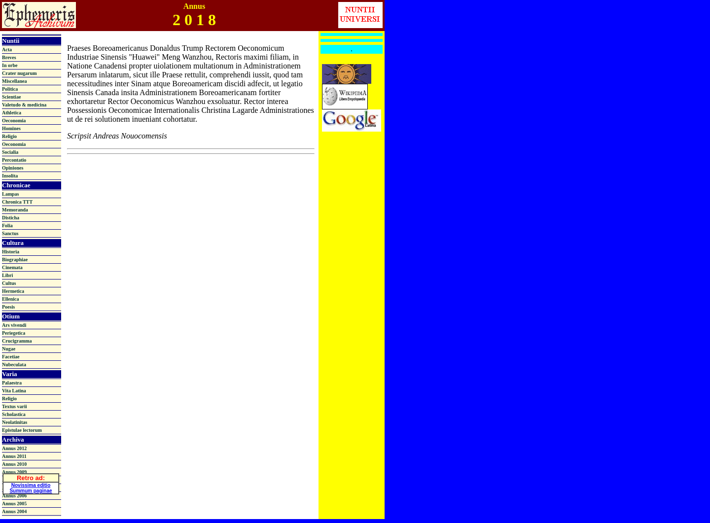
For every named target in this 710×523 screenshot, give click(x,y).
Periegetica (13, 333)
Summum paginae (30, 489)
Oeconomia (14, 120)
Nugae (8, 348)
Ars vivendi (14, 325)
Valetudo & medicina (24, 104)
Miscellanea (14, 81)
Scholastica (14, 414)
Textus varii (14, 406)
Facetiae (11, 356)
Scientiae (11, 97)
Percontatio (14, 160)
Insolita (10, 175)
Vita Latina (14, 390)
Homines (11, 128)
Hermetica (13, 291)
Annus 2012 (14, 448)
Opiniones (12, 168)
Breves (9, 57)
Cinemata (12, 267)
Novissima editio (30, 484)
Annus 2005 (14, 503)
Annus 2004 (14, 511)
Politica (10, 89)
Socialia (10, 152)
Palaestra (12, 382)
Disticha (10, 217)
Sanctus (10, 233)
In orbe (9, 65)
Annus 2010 (14, 464)
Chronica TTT (17, 202)
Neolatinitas (14, 422)
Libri (7, 275)
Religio (9, 136)
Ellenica (10, 299)
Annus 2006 (14, 495)
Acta (7, 49)
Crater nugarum (19, 73)
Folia (7, 225)
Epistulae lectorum (22, 430)
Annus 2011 (14, 456)
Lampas (10, 194)
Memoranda (15, 209)
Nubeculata (14, 364)
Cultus (9, 283)
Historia (10, 251)
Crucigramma (17, 341)
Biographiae (15, 259)
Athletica (11, 112)
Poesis (8, 307)
